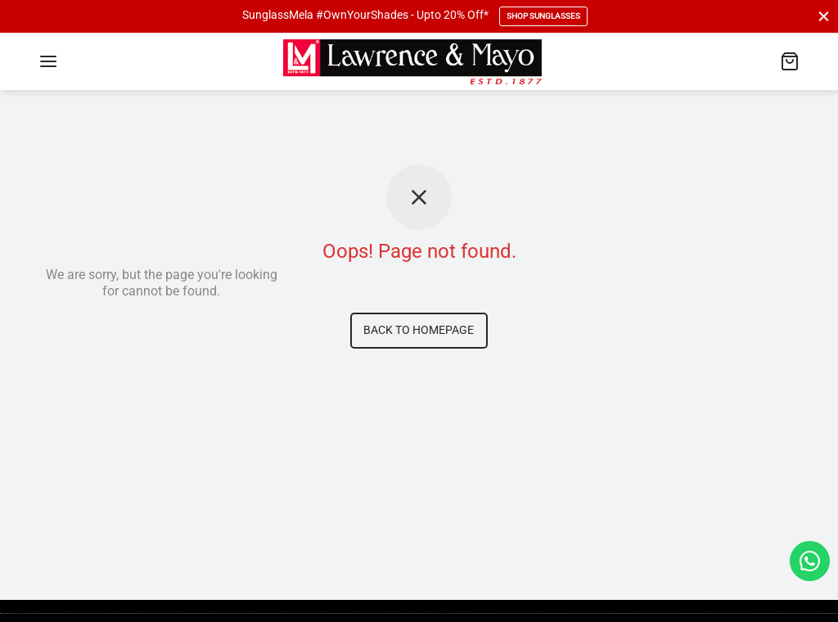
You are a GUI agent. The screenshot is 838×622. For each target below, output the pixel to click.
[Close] (824, 16)
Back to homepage (419, 330)
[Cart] (790, 61)
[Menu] (48, 61)
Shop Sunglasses (543, 15)
